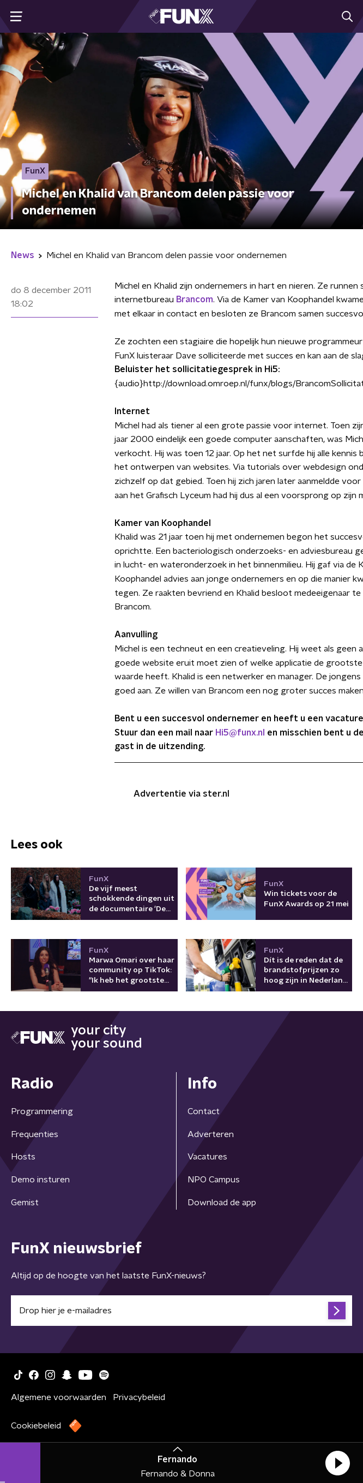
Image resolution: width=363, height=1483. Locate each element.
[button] (337, 1462)
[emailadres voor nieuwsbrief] (181, 1310)
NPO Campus (213, 1179)
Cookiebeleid (36, 1425)
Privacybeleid (139, 1397)
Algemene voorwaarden (58, 1397)
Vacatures (207, 1156)
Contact (203, 1111)
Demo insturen (40, 1179)
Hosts (23, 1156)
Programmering (42, 1111)
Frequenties (34, 1134)
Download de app (221, 1202)
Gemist (25, 1202)
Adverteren (210, 1134)
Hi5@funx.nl (240, 732)
